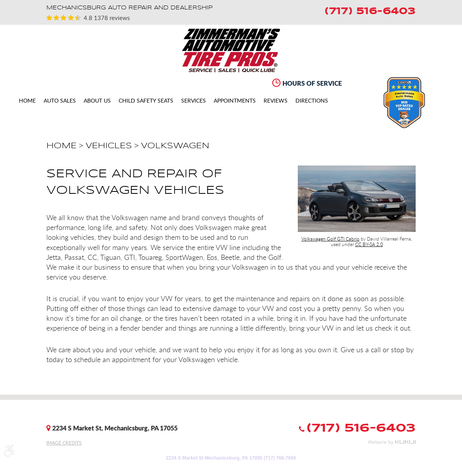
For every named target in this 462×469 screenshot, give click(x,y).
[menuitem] (27, 100)
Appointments (235, 100)
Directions (311, 100)
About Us (97, 100)
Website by (392, 442)
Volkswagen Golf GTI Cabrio (330, 238)
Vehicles (109, 145)
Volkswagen (175, 145)
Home (27, 100)
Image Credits (64, 443)
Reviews (276, 100)
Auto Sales (60, 100)
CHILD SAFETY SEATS (146, 100)
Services (193, 100)
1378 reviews (111, 18)
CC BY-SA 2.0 (369, 244)
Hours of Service (312, 83)
